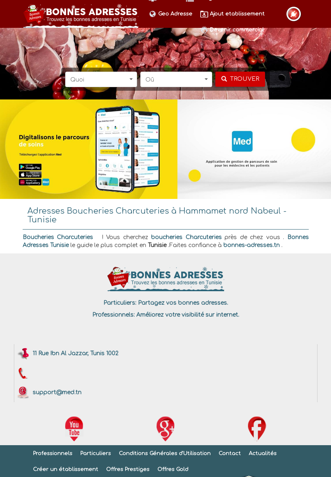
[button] (101, 79)
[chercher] (240, 79)
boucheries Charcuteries (186, 237)
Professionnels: (113, 315)
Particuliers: (119, 303)
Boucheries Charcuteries (58, 237)
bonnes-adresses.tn (251, 245)
